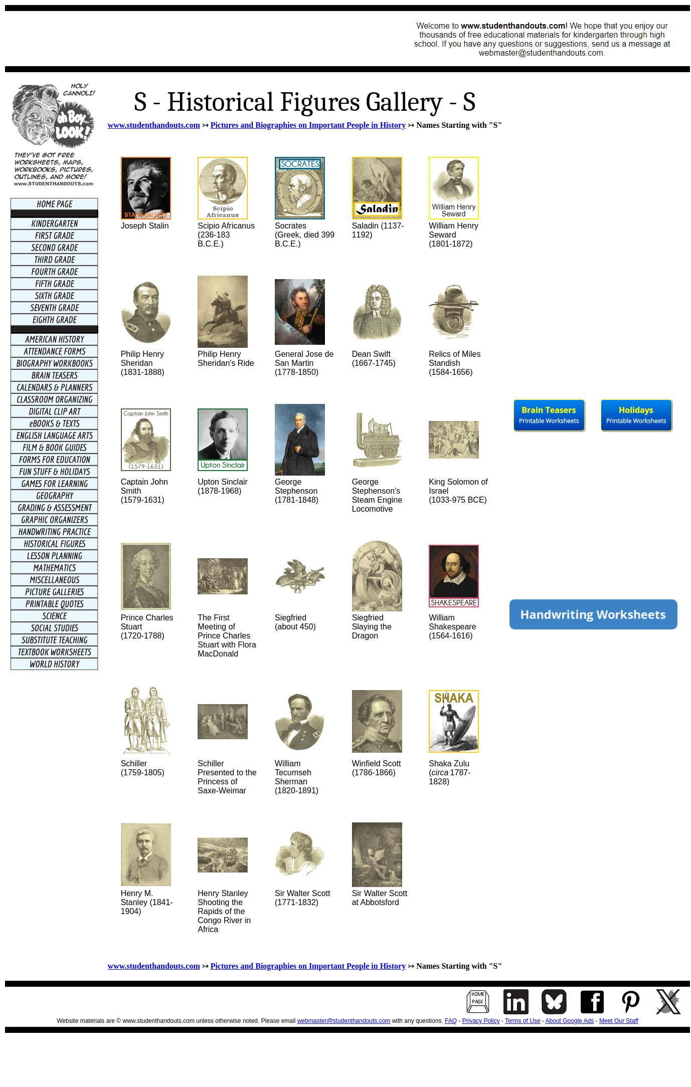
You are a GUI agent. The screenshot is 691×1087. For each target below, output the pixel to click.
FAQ (451, 1020)
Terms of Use (523, 1020)
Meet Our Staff (618, 1020)
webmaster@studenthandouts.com (344, 1020)
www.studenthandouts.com (154, 125)
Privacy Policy (481, 1020)
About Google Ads (570, 1020)
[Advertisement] (193, 38)
